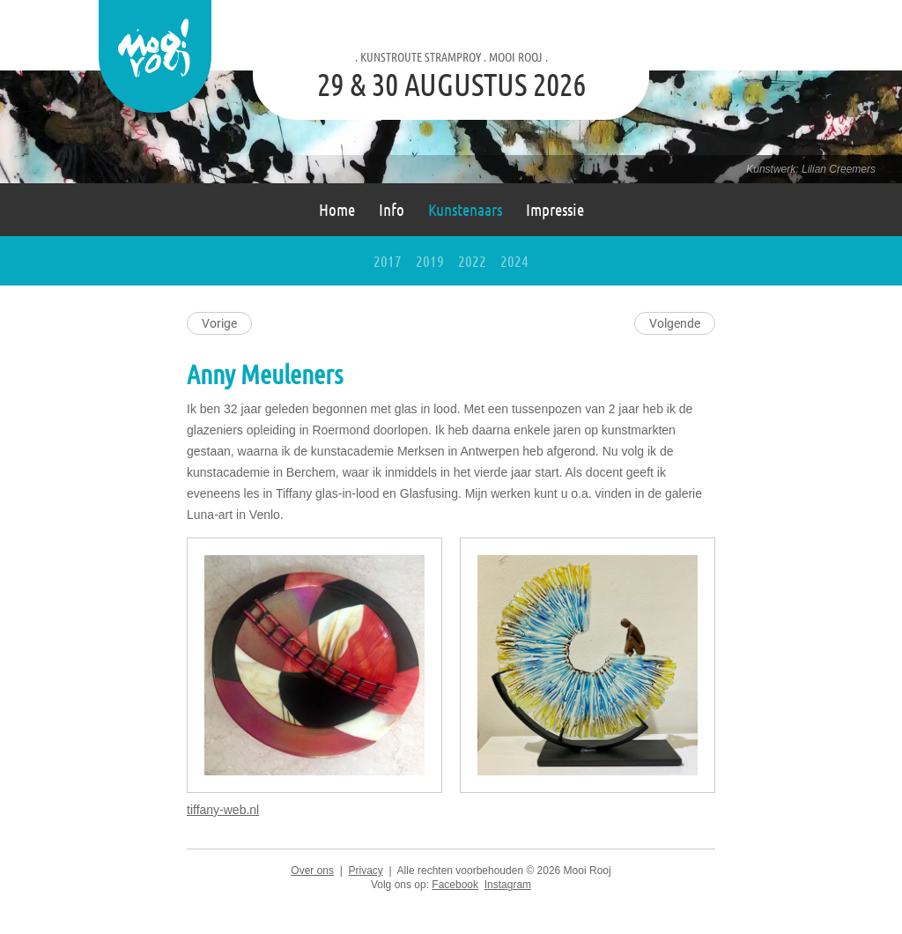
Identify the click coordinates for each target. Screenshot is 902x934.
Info (391, 209)
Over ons (312, 870)
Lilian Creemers (839, 169)
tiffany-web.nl (223, 810)
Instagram (507, 884)
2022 (472, 261)
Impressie (555, 209)
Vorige (219, 323)
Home (337, 209)
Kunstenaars (465, 209)
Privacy (365, 870)
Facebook (455, 884)
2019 (430, 261)
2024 (514, 261)
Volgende (674, 323)
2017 (387, 261)
